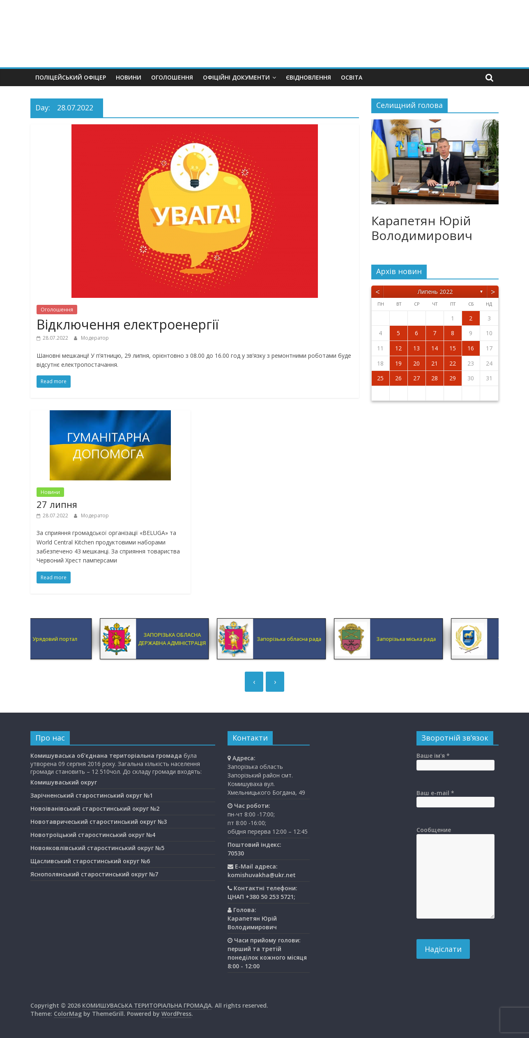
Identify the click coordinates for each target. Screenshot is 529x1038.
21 (434, 363)
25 (380, 378)
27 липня (57, 504)
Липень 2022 (435, 291)
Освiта (351, 77)
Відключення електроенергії (127, 324)
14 (434, 348)
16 (470, 348)
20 (416, 363)
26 (398, 378)
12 (398, 348)
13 (416, 348)
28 (434, 378)
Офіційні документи (236, 77)
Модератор (95, 337)
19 (398, 363)
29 (452, 378)
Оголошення (172, 77)
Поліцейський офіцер (70, 77)
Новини (128, 77)
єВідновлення (308, 77)
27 (416, 378)
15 (452, 348)
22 (452, 363)
